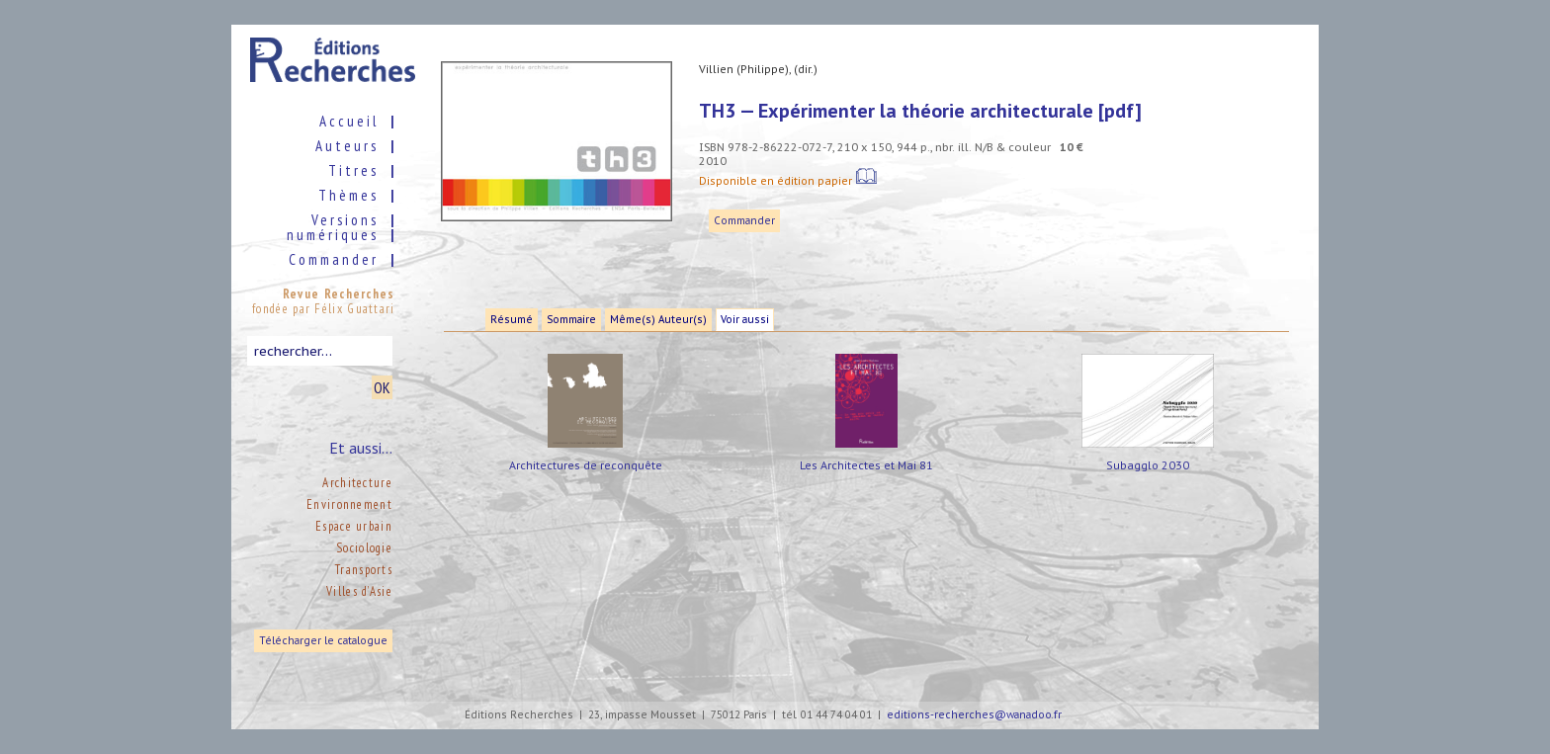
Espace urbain (353, 526)
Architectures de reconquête (585, 465)
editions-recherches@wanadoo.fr (974, 715)
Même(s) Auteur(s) (658, 319)
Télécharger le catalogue (323, 640)
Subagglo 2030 (1147, 465)
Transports (363, 569)
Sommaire (571, 319)
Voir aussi (745, 319)
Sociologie (364, 548)
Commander (744, 220)
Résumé (511, 319)
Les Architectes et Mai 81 (866, 465)
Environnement (349, 504)
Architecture (357, 482)
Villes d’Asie (359, 591)
